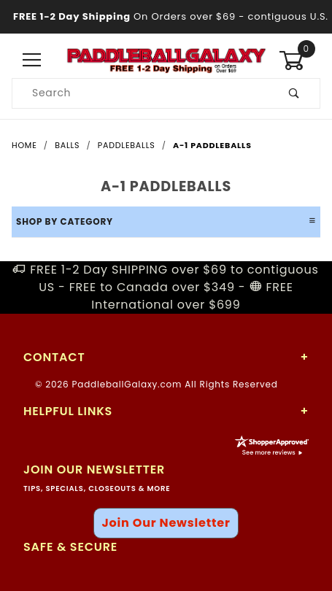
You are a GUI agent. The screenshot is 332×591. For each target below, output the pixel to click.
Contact (54, 357)
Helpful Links (67, 411)
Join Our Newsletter (165, 522)
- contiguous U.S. (166, 16)
